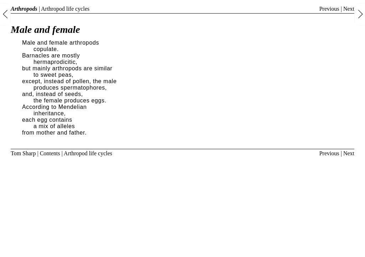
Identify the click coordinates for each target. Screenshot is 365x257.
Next (348, 9)
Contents (50, 153)
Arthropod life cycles (65, 9)
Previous (329, 9)
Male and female (45, 29)
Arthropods (24, 9)
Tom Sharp (23, 153)
